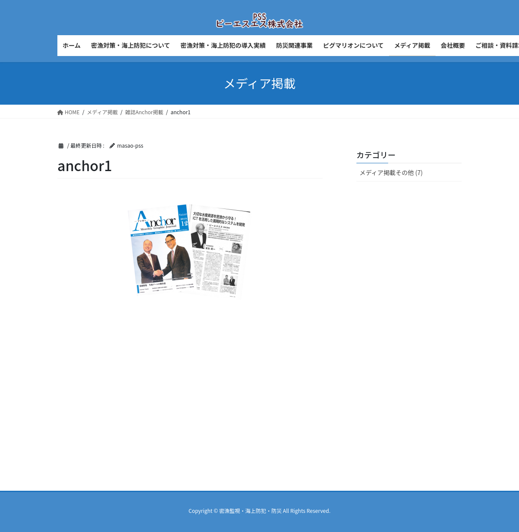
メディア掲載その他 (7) (391, 172)
